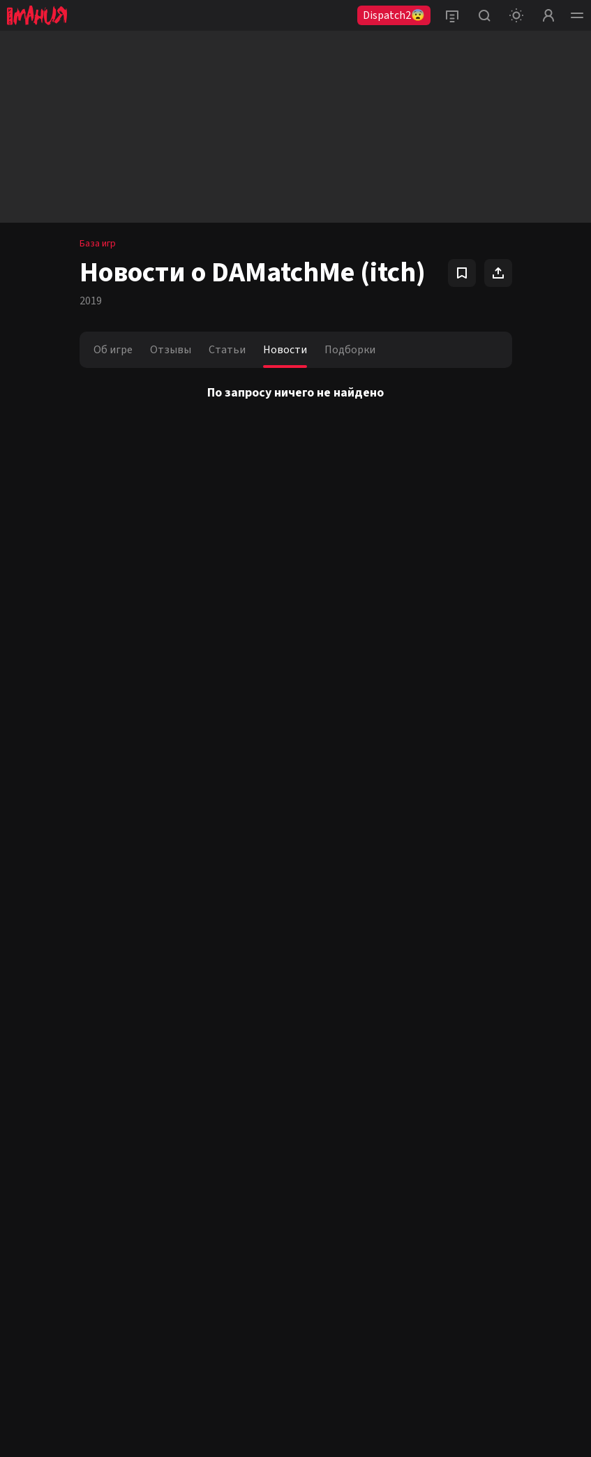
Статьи (227, 350)
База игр (98, 244)
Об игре (113, 350)
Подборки (349, 350)
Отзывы (170, 350)
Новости (285, 350)
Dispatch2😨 (394, 15)
